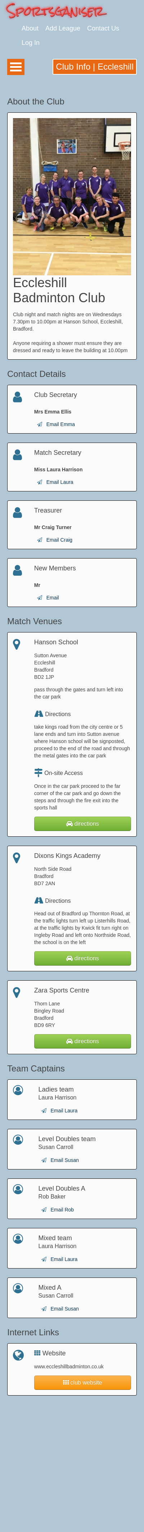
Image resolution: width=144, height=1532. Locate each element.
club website (82, 1382)
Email (52, 598)
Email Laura (59, 482)
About (30, 28)
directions (82, 824)
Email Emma (60, 424)
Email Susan (64, 1160)
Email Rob (62, 1210)
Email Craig (59, 540)
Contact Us (103, 28)
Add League (62, 28)
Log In (31, 42)
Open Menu (15, 67)
